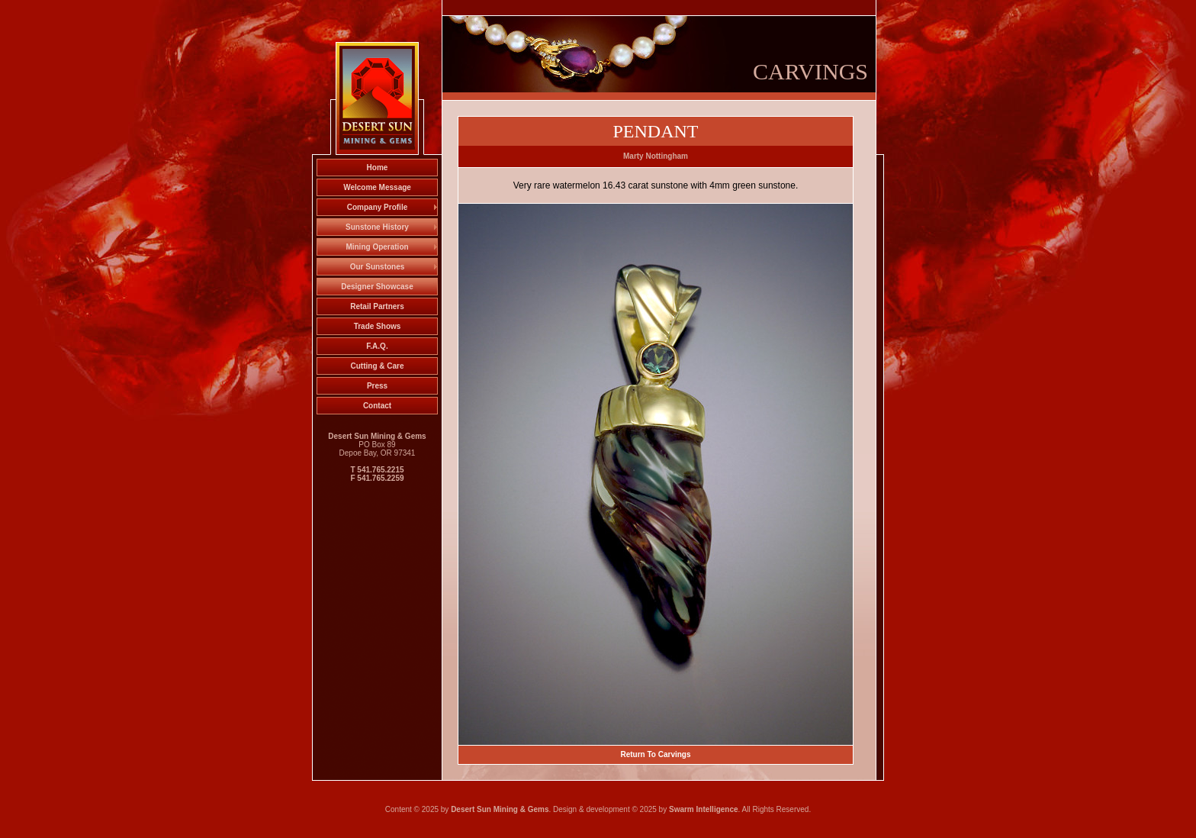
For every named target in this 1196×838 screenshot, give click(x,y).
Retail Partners (377, 306)
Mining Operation (377, 247)
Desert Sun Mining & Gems (499, 809)
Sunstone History (377, 227)
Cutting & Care (377, 366)
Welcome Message (377, 187)
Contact (377, 405)
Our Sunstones (377, 267)
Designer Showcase (377, 286)
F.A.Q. (376, 346)
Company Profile (377, 207)
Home (377, 167)
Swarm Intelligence (703, 809)
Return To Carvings (655, 754)
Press (377, 386)
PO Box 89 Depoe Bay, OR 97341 (377, 457)
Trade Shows (377, 326)
